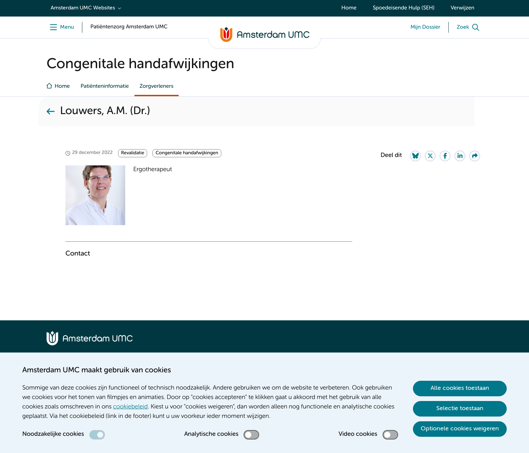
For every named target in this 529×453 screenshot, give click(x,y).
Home (349, 8)
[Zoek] (469, 27)
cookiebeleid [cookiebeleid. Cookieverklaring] (130, 407)
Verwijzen (462, 8)
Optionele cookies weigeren (460, 429)
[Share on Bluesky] (415, 156)
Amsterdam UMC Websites (83, 8)
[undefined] (60, 27)
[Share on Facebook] (445, 156)
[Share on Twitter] (430, 156)
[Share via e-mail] (474, 156)
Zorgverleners (156, 86)
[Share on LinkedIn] (459, 156)
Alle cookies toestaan (459, 388)
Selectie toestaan (459, 408)
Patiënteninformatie (105, 86)
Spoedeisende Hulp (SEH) (404, 8)
